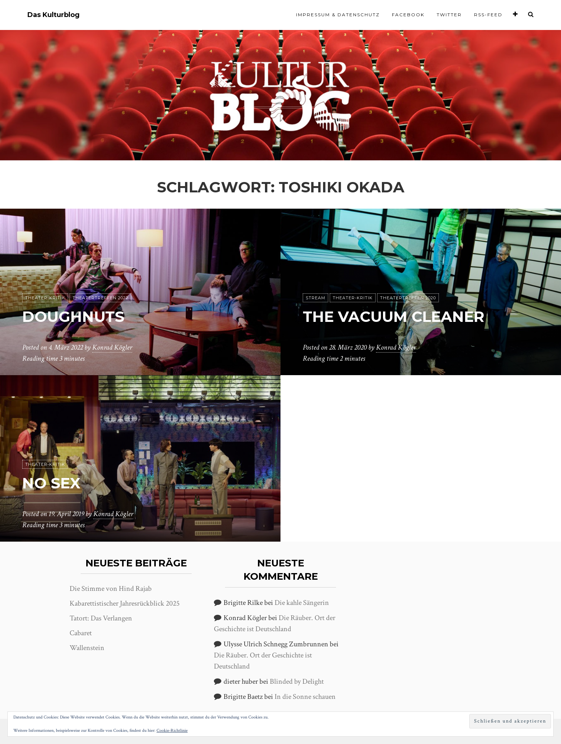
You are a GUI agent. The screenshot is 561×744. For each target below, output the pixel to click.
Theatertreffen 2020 (408, 297)
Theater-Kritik (45, 297)
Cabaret (81, 633)
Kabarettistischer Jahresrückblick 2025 (124, 603)
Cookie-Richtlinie (172, 730)
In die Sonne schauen (305, 696)
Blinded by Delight (297, 681)
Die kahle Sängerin (302, 602)
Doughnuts (73, 316)
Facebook (408, 14)
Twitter (449, 14)
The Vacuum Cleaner (393, 316)
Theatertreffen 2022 (100, 297)
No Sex (51, 483)
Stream (315, 297)
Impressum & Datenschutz (338, 14)
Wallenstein (87, 648)
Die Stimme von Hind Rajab (111, 588)
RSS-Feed (488, 14)
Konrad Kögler (112, 347)
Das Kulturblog (53, 15)
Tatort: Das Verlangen (101, 618)
